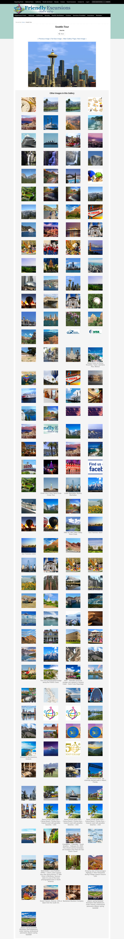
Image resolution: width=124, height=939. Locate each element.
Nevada (56, 2)
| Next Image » (81, 39)
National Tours (29, 2)
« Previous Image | (44, 39)
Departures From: (20, 15)
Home (23, 22)
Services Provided (79, 15)
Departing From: (18, 2)
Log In (87, 2)
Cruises (62, 2)
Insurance (90, 15)
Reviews (99, 15)
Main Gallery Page (69, 39)
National (31, 15)
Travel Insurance (71, 2)
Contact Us (81, 2)
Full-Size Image (56, 39)
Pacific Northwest (48, 2)
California (38, 2)
